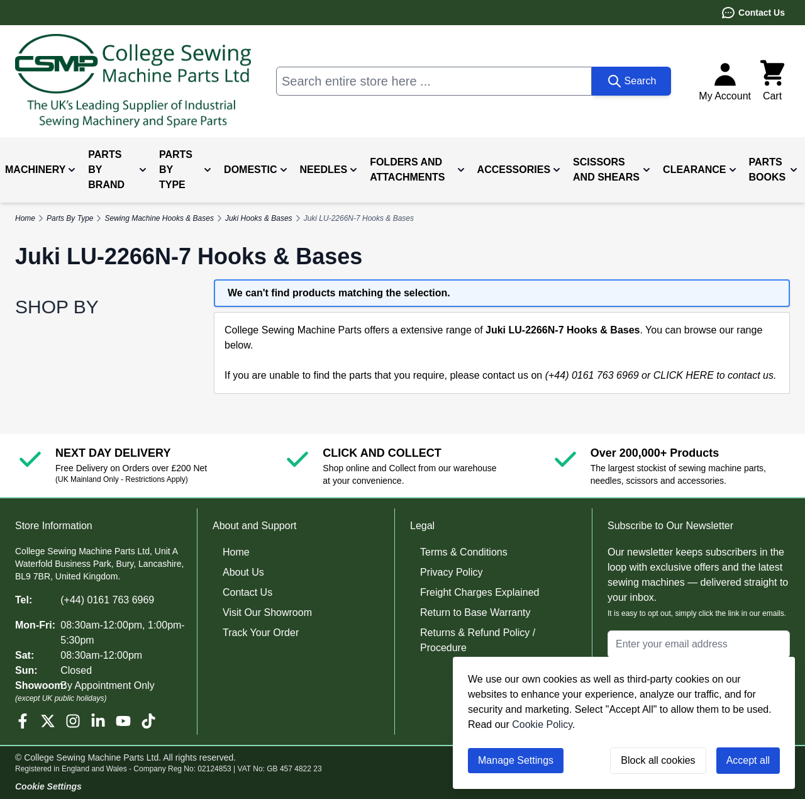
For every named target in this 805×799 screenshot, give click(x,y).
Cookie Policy (542, 724)
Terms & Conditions (464, 552)
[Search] (632, 81)
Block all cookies (658, 760)
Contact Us (753, 12)
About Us (243, 572)
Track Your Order (261, 632)
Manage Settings (515, 760)
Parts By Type (70, 218)
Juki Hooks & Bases (258, 218)
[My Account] (724, 81)
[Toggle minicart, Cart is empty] (772, 81)
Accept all (748, 760)
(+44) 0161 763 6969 (107, 600)
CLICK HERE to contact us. (715, 375)
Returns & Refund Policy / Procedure (477, 640)
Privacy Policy (451, 572)
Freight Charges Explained (479, 592)
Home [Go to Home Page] (25, 218)
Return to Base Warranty (475, 612)
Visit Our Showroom (267, 612)
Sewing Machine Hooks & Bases (158, 218)
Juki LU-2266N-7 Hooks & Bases (359, 218)
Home (236, 552)
